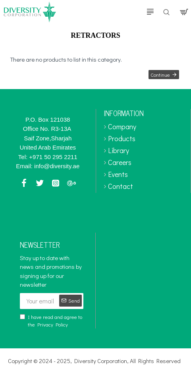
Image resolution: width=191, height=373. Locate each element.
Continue (160, 74)
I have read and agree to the (51, 320)
